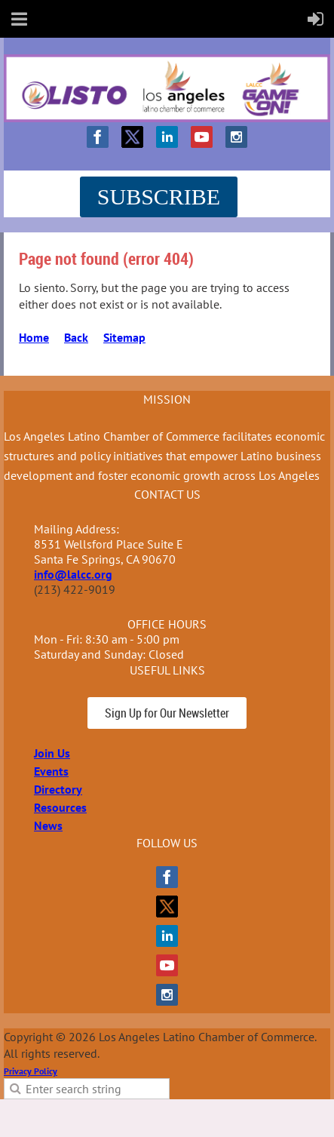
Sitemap (124, 337)
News (48, 825)
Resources (60, 807)
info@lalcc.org (73, 574)
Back (76, 337)
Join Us (52, 753)
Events (51, 771)
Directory (58, 789)
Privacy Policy (30, 1071)
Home (34, 337)
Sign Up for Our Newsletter (167, 713)
